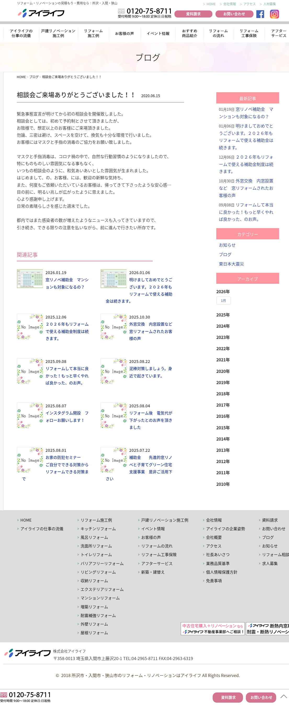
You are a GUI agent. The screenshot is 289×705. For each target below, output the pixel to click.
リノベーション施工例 (58, 34)
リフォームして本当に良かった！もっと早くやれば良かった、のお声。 (67, 375)
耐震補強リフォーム (98, 615)
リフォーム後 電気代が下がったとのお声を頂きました (150, 420)
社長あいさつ (218, 554)
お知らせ (227, 245)
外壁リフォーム (94, 624)
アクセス (249, 4)
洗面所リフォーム (96, 546)
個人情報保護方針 (221, 572)
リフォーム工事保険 (250, 34)
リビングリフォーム (98, 572)
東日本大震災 (231, 264)
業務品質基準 (218, 563)
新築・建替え (153, 572)
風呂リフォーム (94, 537)
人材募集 (269, 4)
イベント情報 (158, 34)
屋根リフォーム (94, 632)
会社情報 (229, 4)
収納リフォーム (94, 580)
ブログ (225, 254)
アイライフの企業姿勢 (225, 528)
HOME (211, 4)
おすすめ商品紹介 (188, 34)
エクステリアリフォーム (102, 589)
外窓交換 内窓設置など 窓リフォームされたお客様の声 (152, 331)
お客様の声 (125, 34)
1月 (223, 300)
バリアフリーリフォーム (102, 563)
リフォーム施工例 (94, 34)
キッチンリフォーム (98, 528)
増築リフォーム (94, 607)
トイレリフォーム (96, 554)
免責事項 (214, 580)
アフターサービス (157, 563)
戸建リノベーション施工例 (164, 520)
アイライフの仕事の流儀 (21, 34)
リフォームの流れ (218, 34)
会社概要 (214, 537)
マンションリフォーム (100, 598)
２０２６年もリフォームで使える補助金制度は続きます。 (67, 331)
